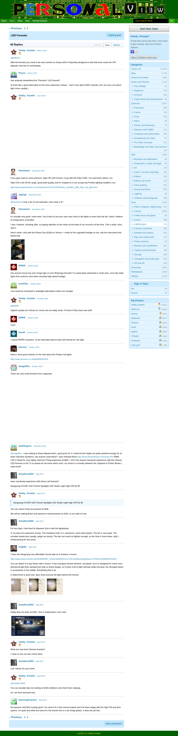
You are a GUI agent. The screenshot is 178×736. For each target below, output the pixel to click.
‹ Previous (16, 28)
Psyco (22, 73)
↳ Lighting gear (139, 224)
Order (107, 45)
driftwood (135, 318)
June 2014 (41, 96)
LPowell (135, 336)
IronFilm (23, 283)
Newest (117, 45)
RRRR (22, 265)
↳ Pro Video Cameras (142, 142)
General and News (140, 77)
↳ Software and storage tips (145, 198)
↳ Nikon (136, 121)
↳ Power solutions (140, 241)
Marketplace (137, 272)
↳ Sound (136, 220)
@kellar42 (15, 58)
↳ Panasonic (138, 108)
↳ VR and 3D (138, 263)
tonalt (22, 332)
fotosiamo (24, 170)
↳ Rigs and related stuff (143, 237)
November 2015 (40, 446)
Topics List (136, 69)
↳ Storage (137, 254)
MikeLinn (135, 309)
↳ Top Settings (139, 86)
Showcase (136, 267)
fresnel (134, 293)
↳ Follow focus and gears (144, 215)
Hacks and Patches (140, 82)
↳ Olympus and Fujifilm (143, 129)
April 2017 (40, 474)
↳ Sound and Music (141, 189)
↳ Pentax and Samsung (143, 125)
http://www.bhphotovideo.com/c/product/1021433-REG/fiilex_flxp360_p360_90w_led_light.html (54, 187)
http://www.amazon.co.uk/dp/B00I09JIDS (29, 359)
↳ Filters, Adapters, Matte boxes (147, 207)
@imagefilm (16, 453)
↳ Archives (137, 95)
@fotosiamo (16, 202)
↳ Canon (136, 112)
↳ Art (134, 168)
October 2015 (33, 266)
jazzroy (23, 347)
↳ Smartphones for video (143, 138)
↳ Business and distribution (144, 159)
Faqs (27, 21)
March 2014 (42, 51)
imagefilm (24, 366)
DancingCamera (28, 699)
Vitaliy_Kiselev (27, 50)
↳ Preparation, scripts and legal (146, 163)
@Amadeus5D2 (18, 683)
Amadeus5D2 (26, 473)
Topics (4, 21)
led (132, 288)
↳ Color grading (139, 185)
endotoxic (135, 340)
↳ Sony (135, 116)
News (20, 21)
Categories (136, 64)
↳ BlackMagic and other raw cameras (149, 147)
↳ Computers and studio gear (145, 259)
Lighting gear (114, 35)
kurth (133, 327)
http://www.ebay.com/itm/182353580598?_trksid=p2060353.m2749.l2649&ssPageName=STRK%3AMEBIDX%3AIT (64, 559)
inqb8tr (23, 546)
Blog (133, 73)
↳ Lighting (137, 193)
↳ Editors (136, 176)
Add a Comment (114, 723)
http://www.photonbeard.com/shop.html (95, 457)
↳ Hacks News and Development (147, 99)
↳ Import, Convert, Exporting (145, 172)
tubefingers (25, 445)
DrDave (134, 322)
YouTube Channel (39, 21)
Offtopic (134, 276)
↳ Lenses (136, 211)
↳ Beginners (138, 90)
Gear (133, 202)
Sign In (12, 21)
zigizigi (23, 194)
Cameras (135, 103)
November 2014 (38, 171)
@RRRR (15, 306)
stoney (134, 313)
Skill (133, 154)
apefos (134, 331)
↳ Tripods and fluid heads (144, 250)
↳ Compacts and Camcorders (146, 134)
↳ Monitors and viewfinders (144, 245)
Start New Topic (149, 28)
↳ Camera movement (142, 228)
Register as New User (147, 57)
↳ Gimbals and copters (142, 233)
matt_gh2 (135, 345)
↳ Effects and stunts (141, 181)
